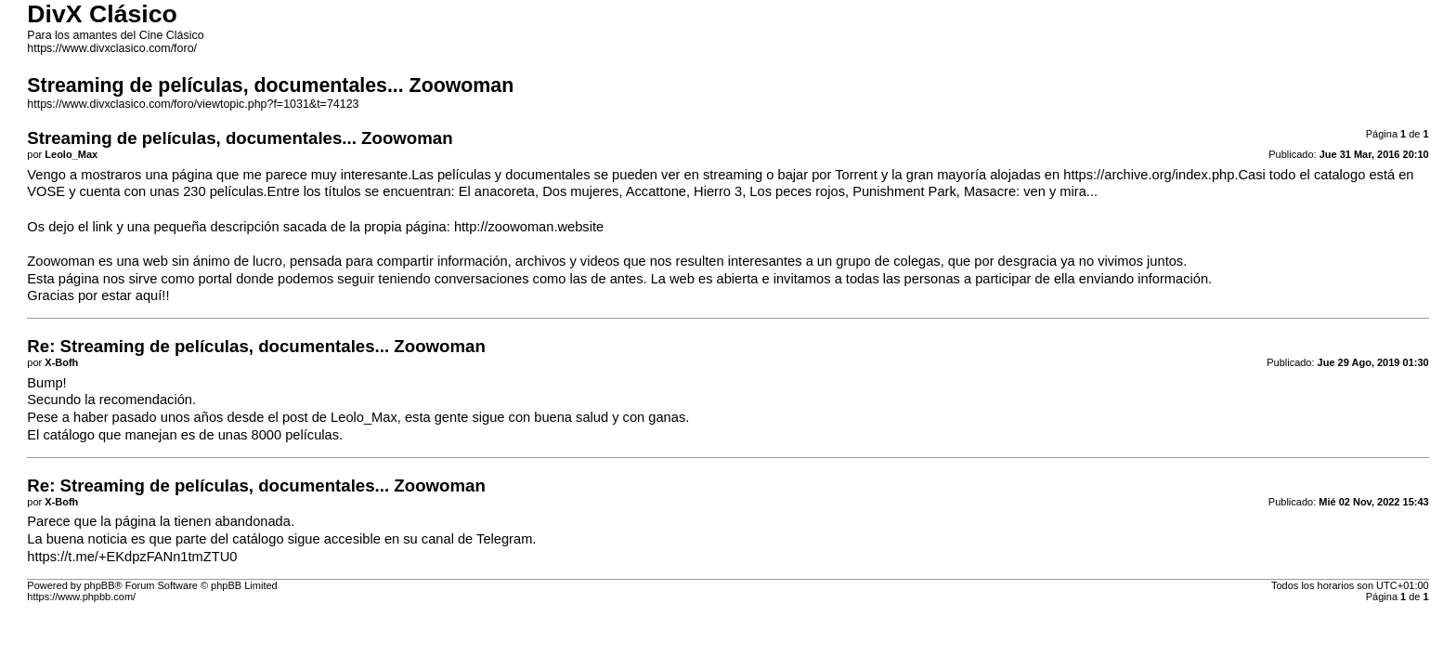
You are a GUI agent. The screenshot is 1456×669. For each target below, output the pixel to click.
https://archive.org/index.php (1148, 174)
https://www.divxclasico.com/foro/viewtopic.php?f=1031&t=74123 (192, 104)
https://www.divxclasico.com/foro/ (112, 48)
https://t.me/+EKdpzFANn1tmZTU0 (132, 556)
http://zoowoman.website (529, 226)
